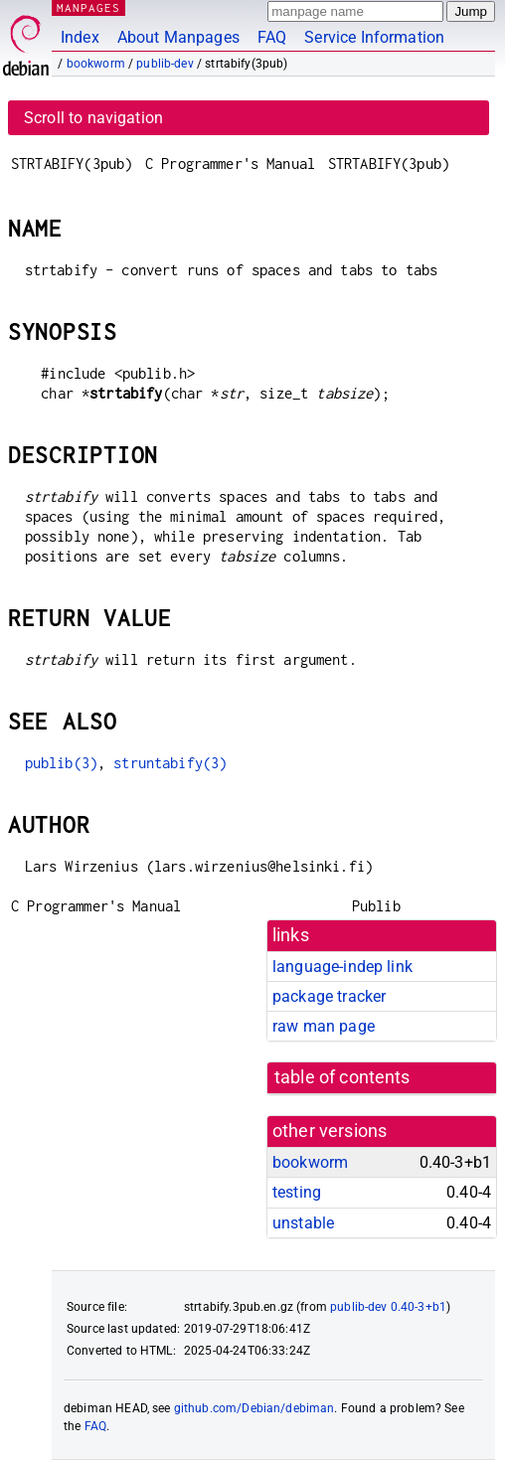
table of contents (342, 1077)
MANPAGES (88, 7)
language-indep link (342, 966)
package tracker (329, 996)
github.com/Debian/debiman (254, 1408)
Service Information (374, 37)
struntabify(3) (170, 762)
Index (80, 37)
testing (296, 1192)
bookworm (96, 64)
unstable (303, 1223)
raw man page (323, 1026)
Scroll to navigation (93, 117)
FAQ (271, 37)
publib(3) (61, 762)
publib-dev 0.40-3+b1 (388, 1307)
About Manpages (178, 37)
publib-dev (165, 64)
